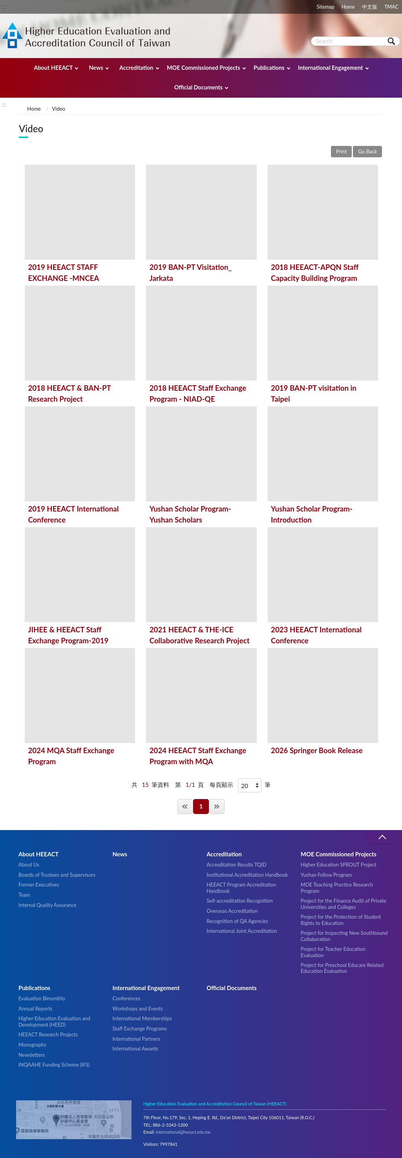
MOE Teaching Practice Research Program (337, 887)
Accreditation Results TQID (236, 864)
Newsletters (31, 1055)
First (185, 806)
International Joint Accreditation (241, 931)
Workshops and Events (138, 1008)
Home (348, 7)
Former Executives (38, 884)
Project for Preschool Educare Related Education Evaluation (342, 968)
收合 (382, 837)
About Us (28, 864)
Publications (269, 67)
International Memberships (142, 1018)
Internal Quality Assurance (47, 905)
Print (341, 151)
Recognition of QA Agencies (237, 921)
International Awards (135, 1048)
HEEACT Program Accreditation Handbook (241, 887)
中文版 (369, 7)
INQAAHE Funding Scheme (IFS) (54, 1065)
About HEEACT (53, 67)
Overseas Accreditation (232, 911)
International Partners (137, 1039)
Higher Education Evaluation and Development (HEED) (54, 1021)
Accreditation (136, 67)
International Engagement (330, 67)
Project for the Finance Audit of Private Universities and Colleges (343, 904)
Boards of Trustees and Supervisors (56, 875)
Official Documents (198, 87)
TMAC (391, 7)
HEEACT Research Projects (48, 1034)
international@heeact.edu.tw (183, 1131)
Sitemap (325, 7)
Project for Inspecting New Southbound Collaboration (344, 936)
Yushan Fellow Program (326, 875)
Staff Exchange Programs (140, 1028)
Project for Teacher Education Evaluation (333, 952)
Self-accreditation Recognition (239, 901)
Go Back (367, 151)
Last (217, 806)
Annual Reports (35, 1008)
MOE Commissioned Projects (203, 67)
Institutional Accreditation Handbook (247, 875)
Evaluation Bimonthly (41, 998)
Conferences (126, 998)
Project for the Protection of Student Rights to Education (341, 920)
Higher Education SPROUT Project (338, 864)
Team (24, 895)
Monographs (32, 1044)
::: (4, 6)
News (96, 67)
